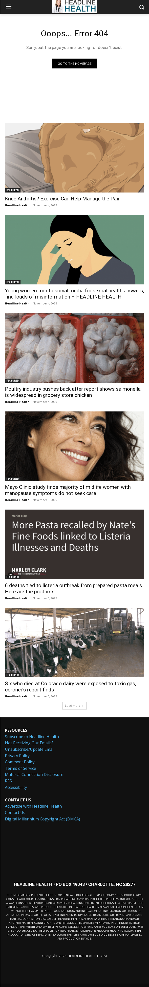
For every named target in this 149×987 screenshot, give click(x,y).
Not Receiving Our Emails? (29, 743)
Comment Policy (20, 762)
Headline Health (17, 205)
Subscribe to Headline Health (32, 736)
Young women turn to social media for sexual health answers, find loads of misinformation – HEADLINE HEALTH (74, 294)
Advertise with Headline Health (33, 806)
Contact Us (15, 812)
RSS (8, 781)
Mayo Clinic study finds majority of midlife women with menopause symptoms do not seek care (68, 490)
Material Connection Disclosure (34, 774)
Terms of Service (20, 768)
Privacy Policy (17, 755)
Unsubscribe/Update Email (29, 749)
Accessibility (16, 787)
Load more (74, 706)
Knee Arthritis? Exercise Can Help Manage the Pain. (63, 199)
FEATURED (12, 190)
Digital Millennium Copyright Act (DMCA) (42, 819)
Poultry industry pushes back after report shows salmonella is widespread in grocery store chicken (73, 392)
